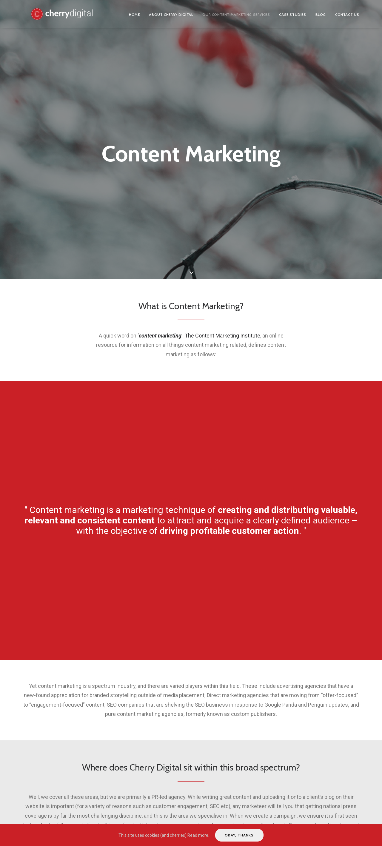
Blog (320, 14)
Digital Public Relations (72, 781)
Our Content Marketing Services (236, 14)
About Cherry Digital (171, 14)
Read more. (198, 835)
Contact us (347, 14)
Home (134, 14)
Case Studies (292, 14)
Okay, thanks (239, 835)
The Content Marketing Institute (222, 335)
